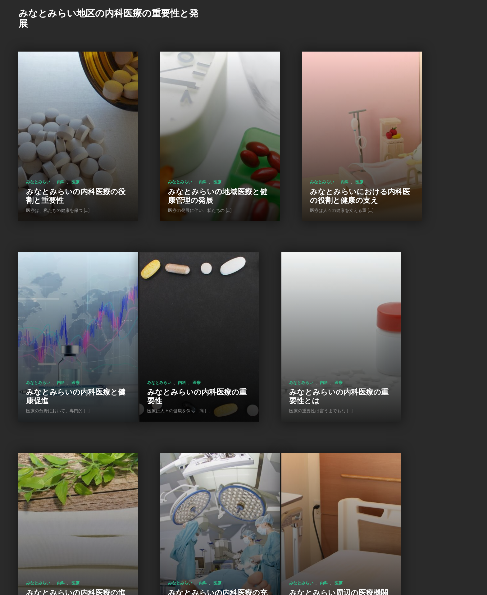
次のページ (264, 552)
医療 (75, 146)
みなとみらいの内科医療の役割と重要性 (64, 160)
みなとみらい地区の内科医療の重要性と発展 (108, 18)
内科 (61, 146)
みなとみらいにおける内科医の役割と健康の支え (301, 155)
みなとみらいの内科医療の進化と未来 (301, 325)
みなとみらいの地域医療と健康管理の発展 (182, 160)
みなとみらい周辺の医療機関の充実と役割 (64, 490)
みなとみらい (38, 146)
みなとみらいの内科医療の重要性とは (182, 325)
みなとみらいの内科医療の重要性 (64, 325)
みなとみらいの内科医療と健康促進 (419, 160)
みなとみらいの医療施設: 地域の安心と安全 (182, 490)
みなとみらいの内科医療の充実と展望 (419, 325)
